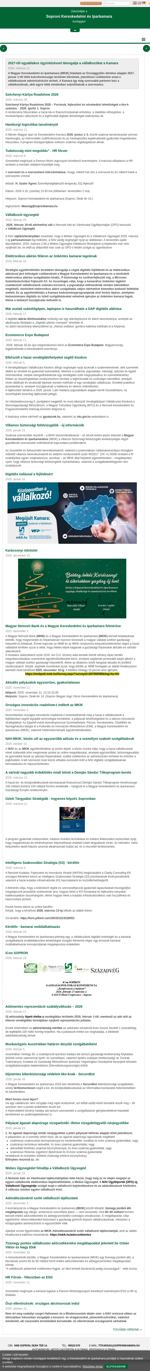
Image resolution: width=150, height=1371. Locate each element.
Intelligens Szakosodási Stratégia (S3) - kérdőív (42, 863)
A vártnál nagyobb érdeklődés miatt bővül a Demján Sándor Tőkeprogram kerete (68, 772)
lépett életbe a (34, 1016)
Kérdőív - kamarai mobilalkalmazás (32, 927)
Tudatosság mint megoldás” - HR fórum (36, 151)
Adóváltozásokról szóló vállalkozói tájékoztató (41, 1198)
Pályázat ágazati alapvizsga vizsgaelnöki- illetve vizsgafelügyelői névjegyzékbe (67, 1123)
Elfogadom (116, 1366)
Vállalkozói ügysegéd (22, 215)
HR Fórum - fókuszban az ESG (29, 1277)
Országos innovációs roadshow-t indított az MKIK (44, 705)
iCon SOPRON (16, 953)
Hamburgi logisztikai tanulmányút (31, 124)
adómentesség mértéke (47, 1028)
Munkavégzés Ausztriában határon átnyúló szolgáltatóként (51, 1044)
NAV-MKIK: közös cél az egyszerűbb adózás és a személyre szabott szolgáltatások (69, 739)
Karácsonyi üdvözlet (21, 550)
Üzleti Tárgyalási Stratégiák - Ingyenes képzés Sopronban (50, 799)
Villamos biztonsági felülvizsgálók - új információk (44, 425)
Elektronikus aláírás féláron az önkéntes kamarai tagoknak (51, 256)
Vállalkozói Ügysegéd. (22, 228)
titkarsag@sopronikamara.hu (39, 206)
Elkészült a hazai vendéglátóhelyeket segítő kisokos (46, 357)
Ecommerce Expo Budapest (27, 335)
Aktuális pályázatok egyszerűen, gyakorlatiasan (42, 682)
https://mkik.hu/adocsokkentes (70, 1234)
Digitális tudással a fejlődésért (29, 474)
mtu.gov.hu (84, 416)
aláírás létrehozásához (32, 319)
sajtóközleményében (27, 236)
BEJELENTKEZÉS (91, 3)
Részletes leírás (93, 1366)
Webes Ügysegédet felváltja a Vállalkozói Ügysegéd (45, 1168)
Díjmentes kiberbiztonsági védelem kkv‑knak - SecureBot (50, 1074)
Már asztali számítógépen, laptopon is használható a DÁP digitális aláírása (63, 309)
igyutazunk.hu (51, 416)
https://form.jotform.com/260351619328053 (47, 918)
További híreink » (127, 1329)
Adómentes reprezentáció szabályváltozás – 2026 (44, 1006)
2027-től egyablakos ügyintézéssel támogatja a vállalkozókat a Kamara (63, 63)
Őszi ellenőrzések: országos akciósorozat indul (42, 1303)
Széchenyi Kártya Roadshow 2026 (32, 94)
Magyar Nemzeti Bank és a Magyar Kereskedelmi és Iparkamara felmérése (63, 626)
